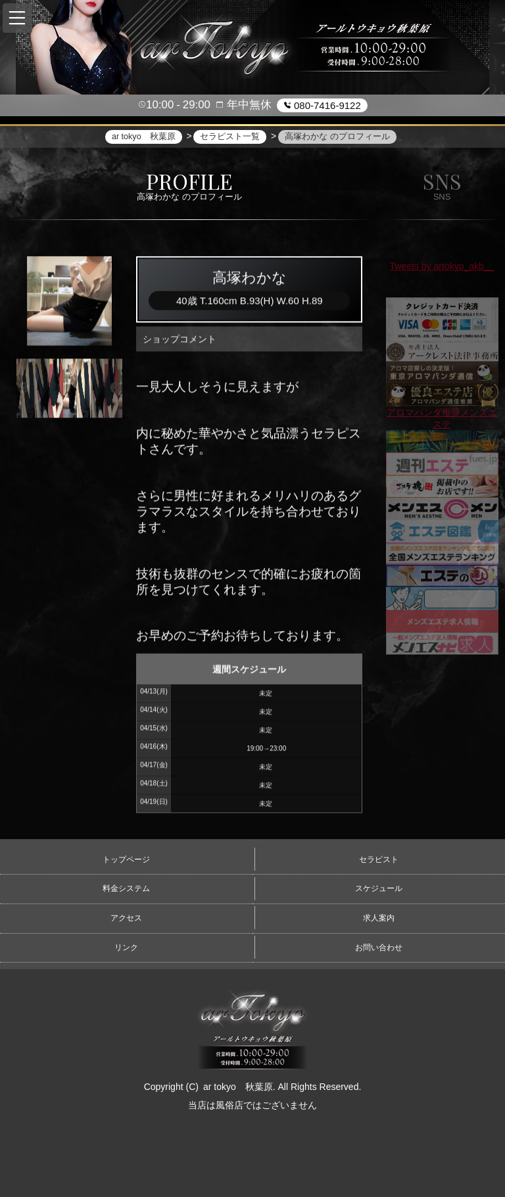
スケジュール (378, 888)
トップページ (126, 859)
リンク (126, 947)
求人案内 (379, 918)
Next (115, 390)
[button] (17, 18)
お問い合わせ (378, 947)
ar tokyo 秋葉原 (238, 1086)
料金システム (126, 888)
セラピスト (378, 859)
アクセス (126, 918)
